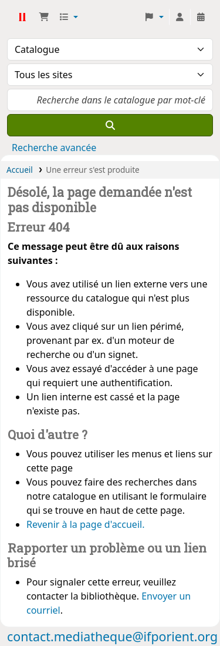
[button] (44, 17)
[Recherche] (110, 125)
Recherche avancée (54, 147)
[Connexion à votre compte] (179, 17)
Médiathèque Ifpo (22, 17)
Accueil (19, 169)
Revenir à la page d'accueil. (85, 524)
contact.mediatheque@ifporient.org (112, 636)
